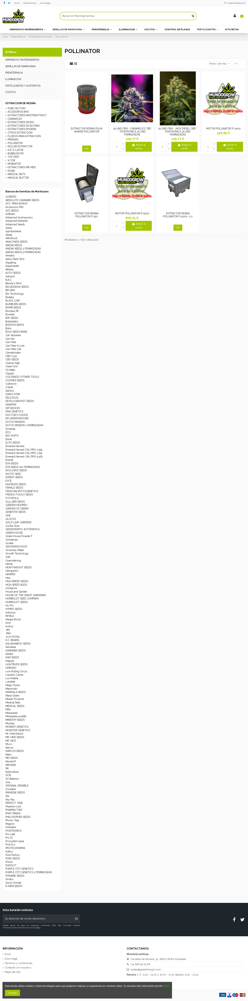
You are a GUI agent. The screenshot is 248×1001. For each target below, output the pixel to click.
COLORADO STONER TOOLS (22, 376)
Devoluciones (30, 3)
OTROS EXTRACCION (20, 132)
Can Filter (10, 342)
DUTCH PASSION (15, 421)
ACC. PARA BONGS (16, 203)
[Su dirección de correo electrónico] (38, 918)
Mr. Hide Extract (14, 733)
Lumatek (10, 681)
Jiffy (7, 629)
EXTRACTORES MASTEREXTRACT (27, 115)
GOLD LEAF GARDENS (18, 522)
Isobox (9, 626)
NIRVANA (10, 765)
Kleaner (9, 661)
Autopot (10, 276)
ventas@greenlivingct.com (146, 969)
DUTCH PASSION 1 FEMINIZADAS (24, 425)
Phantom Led (13, 806)
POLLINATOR (15, 143)
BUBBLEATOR (16, 153)
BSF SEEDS (11, 318)
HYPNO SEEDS (13, 609)
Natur (8, 754)
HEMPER (10, 574)
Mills (8, 709)
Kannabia (10, 647)
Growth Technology (17, 553)
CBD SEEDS (12, 359)
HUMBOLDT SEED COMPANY (22, 598)
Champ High (12, 363)
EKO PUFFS (11, 435)
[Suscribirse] (76, 918)
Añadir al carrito (139, 146)
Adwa (8, 228)
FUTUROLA (12, 498)
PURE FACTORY (17, 108)
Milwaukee (11, 713)
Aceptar (12, 992)
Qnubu (9, 879)
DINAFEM (10, 404)
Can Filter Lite (13, 349)
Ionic (8, 622)
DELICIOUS (11, 397)
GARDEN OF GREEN (17, 508)
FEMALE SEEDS (14, 487)
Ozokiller (10, 789)
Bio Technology (14, 293)
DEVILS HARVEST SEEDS (19, 401)
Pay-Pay (10, 799)
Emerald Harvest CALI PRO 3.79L (24, 453)
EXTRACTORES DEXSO (21, 122)
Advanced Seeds (15, 224)
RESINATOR (14, 163)
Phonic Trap (12, 820)
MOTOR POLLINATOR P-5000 (132, 213)
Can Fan (10, 338)
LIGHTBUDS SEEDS (16, 664)
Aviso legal (45, 3)
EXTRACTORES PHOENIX (22, 129)
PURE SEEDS (12, 858)
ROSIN (11, 170)
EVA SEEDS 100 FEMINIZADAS (22, 467)
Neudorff (10, 761)
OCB (8, 775)
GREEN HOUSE (14, 532)
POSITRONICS (13, 830)
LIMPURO (10, 667)
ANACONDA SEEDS (16, 241)
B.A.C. (8, 279)
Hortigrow (11, 588)
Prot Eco (10, 844)
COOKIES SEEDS (14, 380)
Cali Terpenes (13, 335)
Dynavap (10, 428)
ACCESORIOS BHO (18, 111)
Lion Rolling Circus (16, 671)
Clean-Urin (11, 366)
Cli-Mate (10, 370)
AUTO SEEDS (13, 272)
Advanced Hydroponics (19, 217)
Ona (7, 782)
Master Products (14, 699)
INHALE (9, 615)
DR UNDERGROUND (17, 418)
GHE (8, 515)
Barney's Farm (13, 283)
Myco (8, 744)
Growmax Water (14, 550)
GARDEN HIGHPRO (16, 505)
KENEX (9, 654)
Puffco (9, 851)
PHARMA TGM (13, 809)
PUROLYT (10, 865)
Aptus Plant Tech (14, 259)
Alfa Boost (11, 238)
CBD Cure (11, 356)
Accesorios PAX (14, 207)
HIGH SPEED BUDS (16, 584)
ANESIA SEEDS (13, 245)
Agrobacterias (13, 231)
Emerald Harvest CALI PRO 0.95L (24, 449)
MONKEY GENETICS (16, 726)
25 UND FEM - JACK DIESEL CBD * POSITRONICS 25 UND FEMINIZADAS (177, 131)
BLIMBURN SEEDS (15, 304)
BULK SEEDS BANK (16, 331)
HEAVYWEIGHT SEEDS (18, 567)
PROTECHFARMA (15, 848)
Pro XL (9, 837)
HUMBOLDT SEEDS (16, 602)
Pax (7, 796)
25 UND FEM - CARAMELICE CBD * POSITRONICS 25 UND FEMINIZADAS (132, 131)
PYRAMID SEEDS (14, 875)
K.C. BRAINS (12, 640)
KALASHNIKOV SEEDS (17, 643)
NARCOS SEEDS (14, 751)
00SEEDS (10, 196)
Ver (87, 148)
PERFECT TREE (14, 803)
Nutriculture (12, 771)
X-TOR (11, 160)
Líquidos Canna (14, 674)
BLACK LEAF (12, 300)
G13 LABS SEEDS (15, 501)
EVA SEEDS (11, 463)
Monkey (10, 723)
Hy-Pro (9, 605)
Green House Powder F (18, 536)
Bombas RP (12, 311)
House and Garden (16, 591)
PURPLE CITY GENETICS (19, 868)
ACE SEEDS (11, 210)
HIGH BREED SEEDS (16, 581)
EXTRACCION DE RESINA (20, 103)
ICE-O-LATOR (15, 150)
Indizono (10, 612)
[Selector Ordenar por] (219, 63)
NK (7, 768)
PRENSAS (13, 139)
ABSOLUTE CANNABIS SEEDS (22, 200)
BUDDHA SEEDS (14, 324)
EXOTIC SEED (13, 473)
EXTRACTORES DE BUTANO (24, 125)
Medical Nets (12, 702)
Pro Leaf (10, 834)
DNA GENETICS (14, 411)
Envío (17, 3)
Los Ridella (11, 678)
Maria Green (12, 695)
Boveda (9, 314)
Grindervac (11, 539)
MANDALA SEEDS (15, 692)
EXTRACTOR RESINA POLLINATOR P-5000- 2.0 (178, 215)
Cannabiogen (13, 352)
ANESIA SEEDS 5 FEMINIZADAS (23, 252)
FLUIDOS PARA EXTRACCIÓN (24, 136)
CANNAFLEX (15, 118)
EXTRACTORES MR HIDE (22, 167)
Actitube (10, 214)
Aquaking (10, 262)
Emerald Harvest (14, 446)
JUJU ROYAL (12, 636)
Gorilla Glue (12, 525)
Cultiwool (10, 383)
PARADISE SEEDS (15, 792)
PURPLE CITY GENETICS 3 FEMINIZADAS (28, 872)
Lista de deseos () (234, 3)
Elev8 (8, 439)
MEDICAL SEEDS (14, 706)
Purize (9, 861)
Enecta (9, 460)
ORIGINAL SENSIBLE (17, 785)
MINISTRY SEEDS (15, 719)
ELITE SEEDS (12, 442)
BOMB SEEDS (13, 307)
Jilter (8, 633)
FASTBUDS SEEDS (15, 484)
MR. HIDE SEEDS (14, 737)
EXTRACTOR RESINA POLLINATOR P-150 (86, 215)
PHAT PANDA (12, 813)
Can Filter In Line (14, 345)
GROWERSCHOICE (16, 546)
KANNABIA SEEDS (15, 650)
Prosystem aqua (14, 841)
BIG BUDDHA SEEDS (17, 286)
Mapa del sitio (13, 972)
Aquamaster (12, 266)
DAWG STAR (12, 394)
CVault (9, 387)
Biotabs (9, 297)
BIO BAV (10, 290)
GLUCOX (10, 519)
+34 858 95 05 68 (140, 964)
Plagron (9, 823)
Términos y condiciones (18, 963)
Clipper (9, 373)
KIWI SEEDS (12, 657)
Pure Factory (12, 855)
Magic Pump (12, 685)
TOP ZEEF (13, 156)
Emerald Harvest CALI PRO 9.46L (24, 456)
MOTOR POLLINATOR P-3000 (223, 128)
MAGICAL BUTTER (18, 177)
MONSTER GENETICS (17, 730)
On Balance (12, 778)
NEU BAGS (11, 757)
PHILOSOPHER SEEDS (17, 817)
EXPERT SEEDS (14, 477)
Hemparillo (11, 570)
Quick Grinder (13, 882)
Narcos (9, 747)
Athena (9, 269)
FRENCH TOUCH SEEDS (19, 494)
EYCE (8, 480)
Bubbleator (11, 321)
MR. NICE (10, 740)
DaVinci (9, 390)
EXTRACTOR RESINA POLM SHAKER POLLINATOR (86, 130)
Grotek (9, 543)
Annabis (10, 255)
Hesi (7, 577)
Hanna (9, 563)
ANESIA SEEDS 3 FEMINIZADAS (23, 248)
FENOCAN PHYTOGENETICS (21, 491)
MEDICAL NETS (16, 174)
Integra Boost (13, 619)
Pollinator (10, 827)
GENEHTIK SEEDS (15, 511)
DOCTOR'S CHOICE (16, 415)
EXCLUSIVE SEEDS (16, 470)
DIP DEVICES (12, 408)
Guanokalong (13, 560)
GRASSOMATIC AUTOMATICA (22, 529)
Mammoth (11, 688)
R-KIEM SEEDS (13, 886)
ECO (8, 432)
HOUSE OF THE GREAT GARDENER (25, 595)
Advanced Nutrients (16, 220)
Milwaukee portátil (15, 716)
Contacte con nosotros (18, 967)
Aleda (8, 234)
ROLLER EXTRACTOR (20, 146)
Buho (8, 328)
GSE (7, 557)
